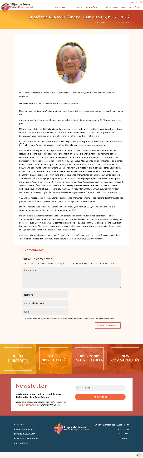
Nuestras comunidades (26, 438)
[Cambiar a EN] (132, 3)
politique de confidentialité (26, 404)
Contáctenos (21, 443)
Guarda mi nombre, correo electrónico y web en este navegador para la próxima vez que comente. (69, 318)
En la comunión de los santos (106, 22)
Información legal (24, 429)
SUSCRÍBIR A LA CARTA (24, 434)
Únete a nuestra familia (131, 7)
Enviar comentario (107, 325)
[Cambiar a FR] (128, 3)
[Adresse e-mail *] (100, 388)
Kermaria (19, 424)
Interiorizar (75, 7)
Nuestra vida (60, 7)
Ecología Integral (111, 7)
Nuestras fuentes (92, 7)
